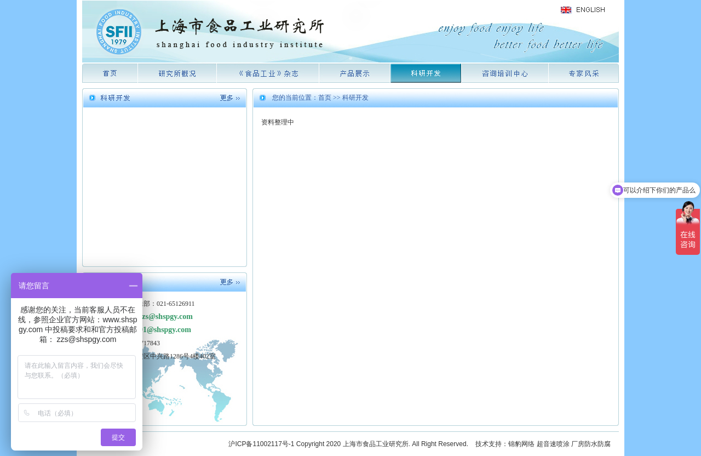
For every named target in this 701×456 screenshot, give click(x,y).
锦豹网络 (521, 444)
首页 (324, 97)
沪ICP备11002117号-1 (261, 444)
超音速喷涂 (553, 444)
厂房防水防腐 (591, 444)
